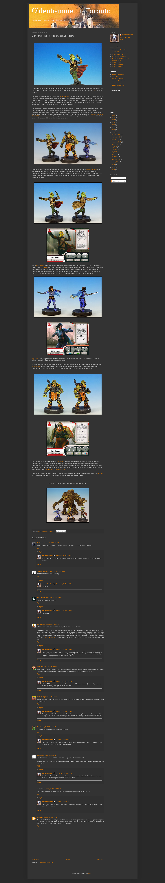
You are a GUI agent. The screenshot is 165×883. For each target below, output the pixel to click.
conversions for (50, 469)
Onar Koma (59, 461)
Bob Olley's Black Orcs (118, 54)
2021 (113, 125)
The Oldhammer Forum (118, 85)
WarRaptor (40, 543)
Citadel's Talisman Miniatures (120, 52)
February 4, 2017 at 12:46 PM (53, 789)
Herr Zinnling (41, 597)
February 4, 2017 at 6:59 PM (64, 773)
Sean (38, 697)
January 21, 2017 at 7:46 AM (64, 555)
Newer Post (35, 859)
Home (68, 859)
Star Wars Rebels (117, 62)
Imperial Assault (64, 96)
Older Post (100, 859)
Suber (38, 667)
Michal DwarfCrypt (42, 571)
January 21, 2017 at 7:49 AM (64, 649)
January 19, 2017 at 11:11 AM (51, 624)
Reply (38, 548)
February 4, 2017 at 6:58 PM (64, 739)
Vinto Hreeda (40, 265)
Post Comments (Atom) (46, 862)
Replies (41, 552)
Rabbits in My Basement (118, 81)
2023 (113, 120)
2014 (113, 170)
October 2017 (115, 139)
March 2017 (115, 157)
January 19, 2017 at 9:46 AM (57, 571)
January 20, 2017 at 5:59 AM (49, 697)
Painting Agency (116, 83)
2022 (113, 122)
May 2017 (114, 152)
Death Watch (36, 366)
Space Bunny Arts (50, 637)
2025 (113, 115)
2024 (113, 117)
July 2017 (114, 147)
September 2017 (116, 142)
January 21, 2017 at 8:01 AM (64, 681)
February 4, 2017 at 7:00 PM (64, 801)
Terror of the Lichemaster (119, 50)
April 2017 (114, 154)
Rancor (94, 90)
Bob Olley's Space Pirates (119, 56)
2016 (113, 165)
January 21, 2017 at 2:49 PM (48, 727)
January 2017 (115, 162)
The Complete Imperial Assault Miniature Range (120, 59)
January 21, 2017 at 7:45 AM (64, 711)
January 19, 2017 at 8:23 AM (52, 543)
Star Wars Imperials (117, 64)
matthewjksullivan (47, 555)
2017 (113, 132)
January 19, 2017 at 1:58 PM (49, 667)
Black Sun (100, 473)
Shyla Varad (35, 359)
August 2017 (115, 144)
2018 (113, 130)
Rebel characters (91, 169)
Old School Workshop (118, 78)
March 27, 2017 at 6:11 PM (50, 817)
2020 (113, 127)
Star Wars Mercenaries (118, 66)
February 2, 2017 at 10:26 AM (47, 755)
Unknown (40, 817)
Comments (115, 181)
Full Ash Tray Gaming (118, 74)
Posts (113, 178)
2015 (113, 167)
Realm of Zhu (115, 76)
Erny (38, 727)
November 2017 (116, 137)
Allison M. (40, 624)
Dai (38, 755)
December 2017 (116, 134)
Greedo (45, 267)
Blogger (90, 873)
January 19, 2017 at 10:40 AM (53, 597)
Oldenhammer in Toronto (71, 11)
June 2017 (114, 149)
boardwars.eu (48, 116)
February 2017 (115, 159)
